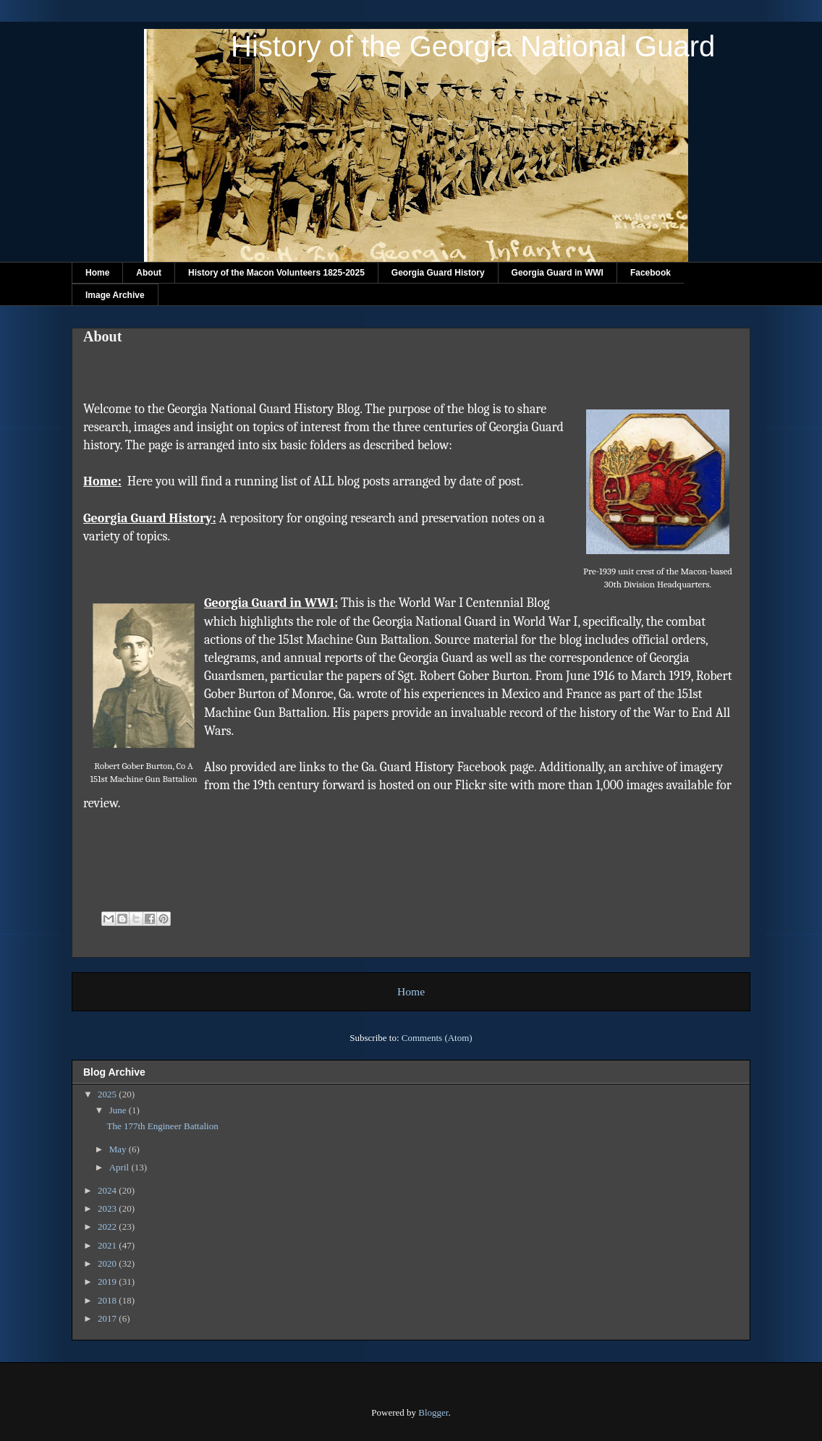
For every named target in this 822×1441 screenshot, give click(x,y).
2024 (108, 1190)
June (119, 1110)
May (119, 1149)
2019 (108, 1281)
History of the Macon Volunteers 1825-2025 (276, 273)
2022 (108, 1226)
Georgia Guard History (438, 273)
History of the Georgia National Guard (473, 46)
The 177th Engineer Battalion (162, 1126)
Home (97, 273)
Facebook (650, 273)
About (148, 273)
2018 (108, 1300)
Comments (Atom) (437, 1037)
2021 (108, 1245)
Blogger (433, 1412)
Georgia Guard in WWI (557, 273)
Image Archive (115, 295)
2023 (108, 1208)
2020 (108, 1263)
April (120, 1167)
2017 (108, 1318)
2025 (108, 1094)
